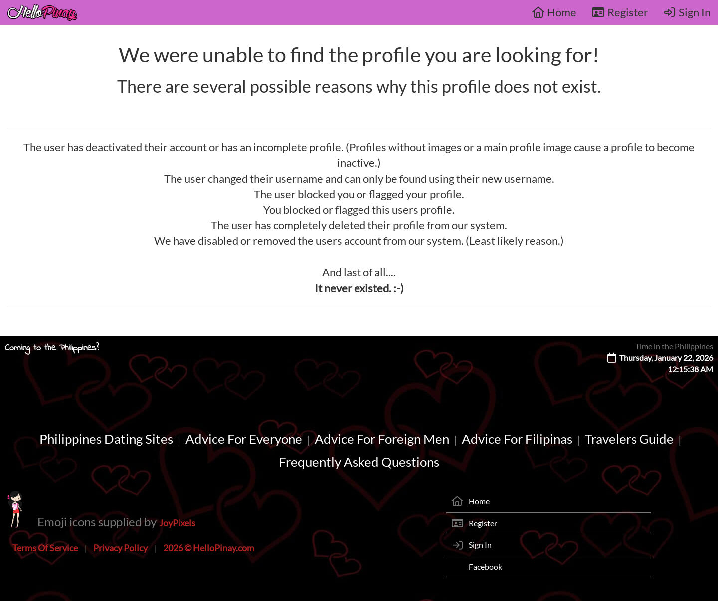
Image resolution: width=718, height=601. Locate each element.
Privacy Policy (120, 547)
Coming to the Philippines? (52, 348)
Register (619, 12)
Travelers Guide (629, 439)
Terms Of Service (45, 547)
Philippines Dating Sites (106, 439)
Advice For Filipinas (517, 439)
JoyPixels (177, 522)
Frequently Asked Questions (359, 462)
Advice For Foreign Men (382, 439)
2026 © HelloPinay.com (208, 547)
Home (554, 12)
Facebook (485, 566)
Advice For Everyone (243, 439)
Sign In (687, 12)
